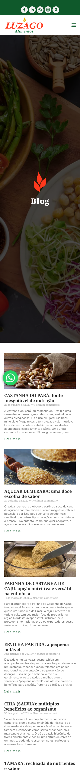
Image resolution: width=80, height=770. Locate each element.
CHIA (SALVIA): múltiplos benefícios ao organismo (31, 706)
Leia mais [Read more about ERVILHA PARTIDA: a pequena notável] (12, 691)
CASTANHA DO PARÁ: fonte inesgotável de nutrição (33, 398)
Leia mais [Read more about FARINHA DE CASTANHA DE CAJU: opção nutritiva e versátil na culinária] (12, 632)
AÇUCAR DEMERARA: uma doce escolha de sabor (38, 493)
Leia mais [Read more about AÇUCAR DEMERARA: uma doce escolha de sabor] (12, 531)
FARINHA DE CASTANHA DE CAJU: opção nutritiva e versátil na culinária (37, 588)
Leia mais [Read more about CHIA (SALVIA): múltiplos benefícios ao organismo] (12, 751)
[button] (74, 25)
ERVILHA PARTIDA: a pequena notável (36, 646)
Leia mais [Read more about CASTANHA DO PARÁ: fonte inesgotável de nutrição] (12, 439)
